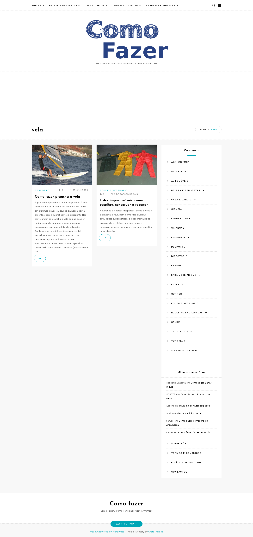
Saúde (175, 322)
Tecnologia (179, 331)
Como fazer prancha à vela (57, 197)
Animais (176, 171)
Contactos (179, 471)
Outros (176, 294)
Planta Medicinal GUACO (190, 413)
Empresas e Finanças (160, 5)
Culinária (178, 237)
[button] (213, 5)
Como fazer (126, 504)
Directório (179, 256)
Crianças (177, 227)
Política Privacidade (186, 462)
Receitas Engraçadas (187, 312)
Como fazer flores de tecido (194, 432)
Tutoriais (178, 341)
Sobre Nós (178, 443)
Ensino (176, 265)
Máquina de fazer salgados (194, 405)
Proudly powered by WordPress (107, 531)
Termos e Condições (186, 453)
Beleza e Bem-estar (63, 5)
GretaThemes (155, 531)
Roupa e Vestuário (114, 190)
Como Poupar (180, 218)
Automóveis (179, 181)
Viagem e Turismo (184, 350)
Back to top (126, 524)
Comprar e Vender (125, 5)
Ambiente (38, 5)
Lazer (175, 284)
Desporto (42, 190)
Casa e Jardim (95, 5)
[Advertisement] (126, 96)
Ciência (176, 209)
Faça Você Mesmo (184, 275)
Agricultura (180, 162)
